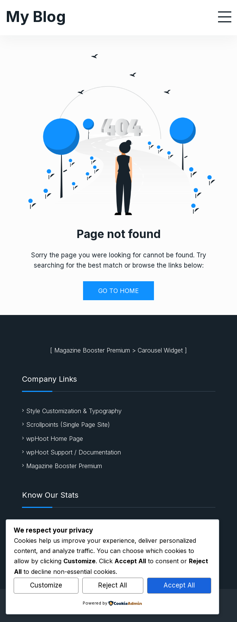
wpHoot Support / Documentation (73, 452)
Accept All (179, 585)
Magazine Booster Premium (92, 350)
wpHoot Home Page (54, 438)
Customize (46, 585)
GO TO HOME (118, 291)
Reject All (112, 585)
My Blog (36, 16)
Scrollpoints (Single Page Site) (68, 424)
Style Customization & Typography (74, 411)
